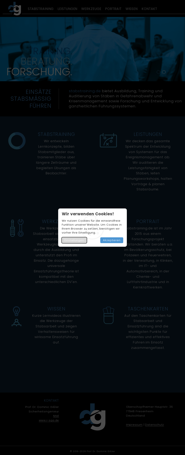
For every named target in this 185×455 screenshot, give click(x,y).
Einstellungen (74, 240)
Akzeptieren (112, 240)
